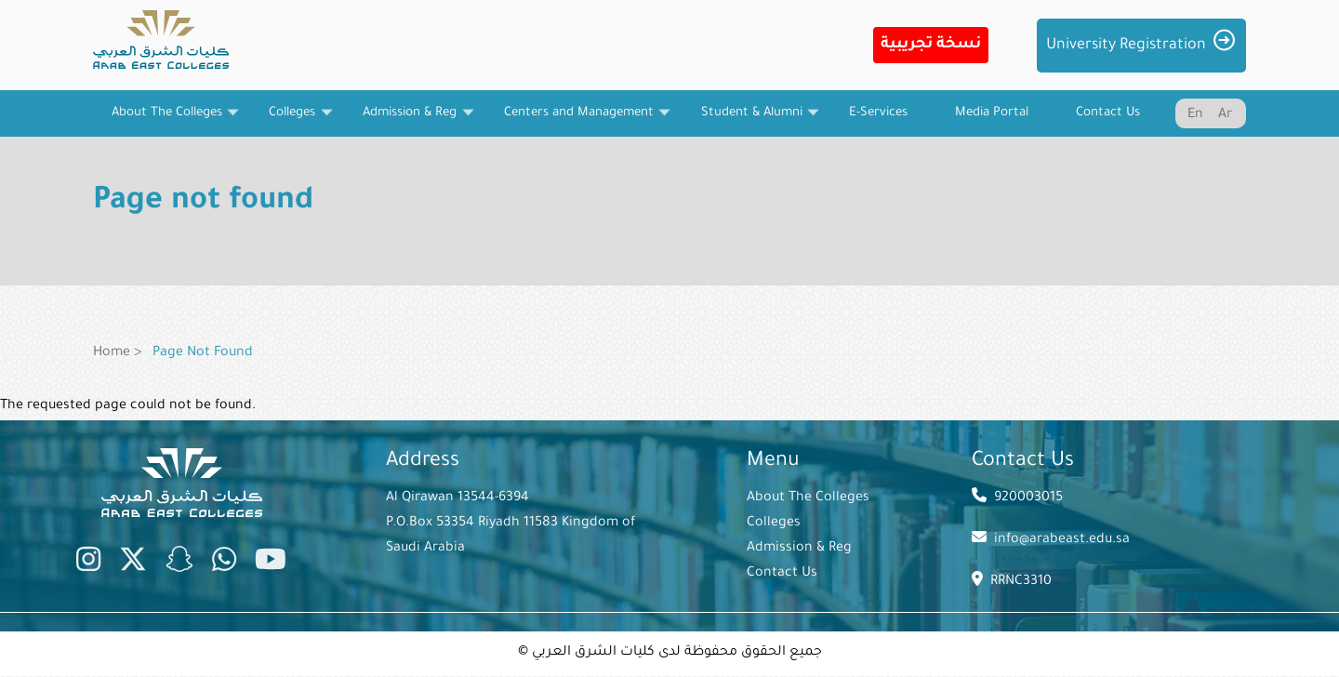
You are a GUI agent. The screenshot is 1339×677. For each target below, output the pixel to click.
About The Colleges (808, 498)
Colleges (774, 523)
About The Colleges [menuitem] (166, 120)
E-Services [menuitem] (878, 113)
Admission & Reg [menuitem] (410, 120)
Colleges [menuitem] (292, 120)
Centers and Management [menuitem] (578, 120)
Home (111, 353)
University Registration (1126, 45)
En (1195, 115)
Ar (1225, 115)
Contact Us (782, 573)
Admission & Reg (799, 548)
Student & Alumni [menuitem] (751, 120)
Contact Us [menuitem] (1108, 113)
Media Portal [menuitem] (991, 113)
